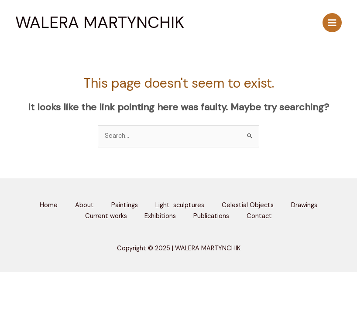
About (84, 205)
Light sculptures (179, 205)
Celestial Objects (248, 205)
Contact (259, 216)
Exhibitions (160, 216)
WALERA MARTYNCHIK (99, 22)
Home (49, 205)
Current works (106, 216)
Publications (211, 216)
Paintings (124, 205)
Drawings (304, 205)
